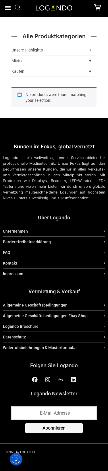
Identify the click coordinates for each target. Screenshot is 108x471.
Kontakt (10, 263)
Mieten (52, 60)
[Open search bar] (18, 7)
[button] (7, 7)
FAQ (6, 252)
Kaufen (52, 71)
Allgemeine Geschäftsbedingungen (35, 305)
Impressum (13, 273)
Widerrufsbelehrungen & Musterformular (40, 347)
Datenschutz (14, 337)
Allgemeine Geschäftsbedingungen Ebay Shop (45, 315)
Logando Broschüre (20, 326)
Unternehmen (15, 231)
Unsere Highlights (52, 50)
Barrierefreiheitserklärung (27, 242)
